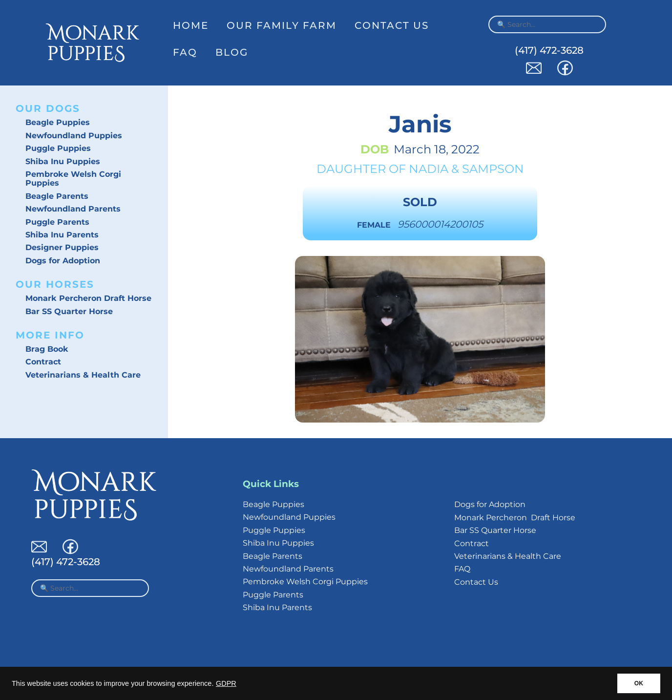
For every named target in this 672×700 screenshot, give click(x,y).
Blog (231, 52)
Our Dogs (48, 108)
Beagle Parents (56, 196)
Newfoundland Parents (73, 208)
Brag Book (46, 349)
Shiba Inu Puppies (62, 161)
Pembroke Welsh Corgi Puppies (73, 179)
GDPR (226, 683)
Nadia (428, 169)
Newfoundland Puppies (73, 135)
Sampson (493, 169)
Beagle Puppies (57, 122)
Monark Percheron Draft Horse (88, 298)
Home (191, 25)
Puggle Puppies (58, 148)
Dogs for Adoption (62, 260)
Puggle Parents (57, 222)
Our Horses (55, 284)
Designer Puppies (62, 247)
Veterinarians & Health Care (83, 375)
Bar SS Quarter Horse (69, 311)
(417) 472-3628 (549, 50)
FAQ (185, 52)
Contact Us (392, 25)
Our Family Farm (281, 25)
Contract (43, 361)
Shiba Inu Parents (62, 234)
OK (638, 683)
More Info (50, 335)
